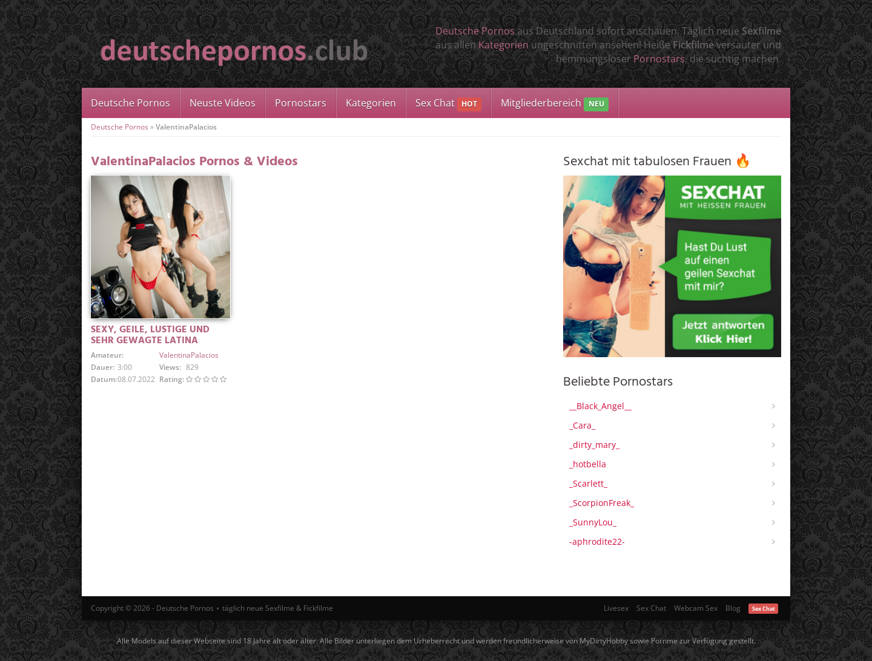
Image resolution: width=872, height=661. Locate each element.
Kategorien (503, 44)
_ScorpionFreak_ (601, 502)
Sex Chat (448, 103)
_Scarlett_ (588, 483)
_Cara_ (582, 425)
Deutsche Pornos (475, 31)
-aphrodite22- (597, 541)
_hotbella (587, 464)
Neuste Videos (223, 103)
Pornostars (659, 58)
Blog (733, 608)
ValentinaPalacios (189, 355)
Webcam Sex (696, 608)
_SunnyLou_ (592, 522)
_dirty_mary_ (594, 444)
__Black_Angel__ (600, 406)
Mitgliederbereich (554, 103)
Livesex (616, 608)
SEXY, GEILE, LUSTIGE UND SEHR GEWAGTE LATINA (150, 335)
